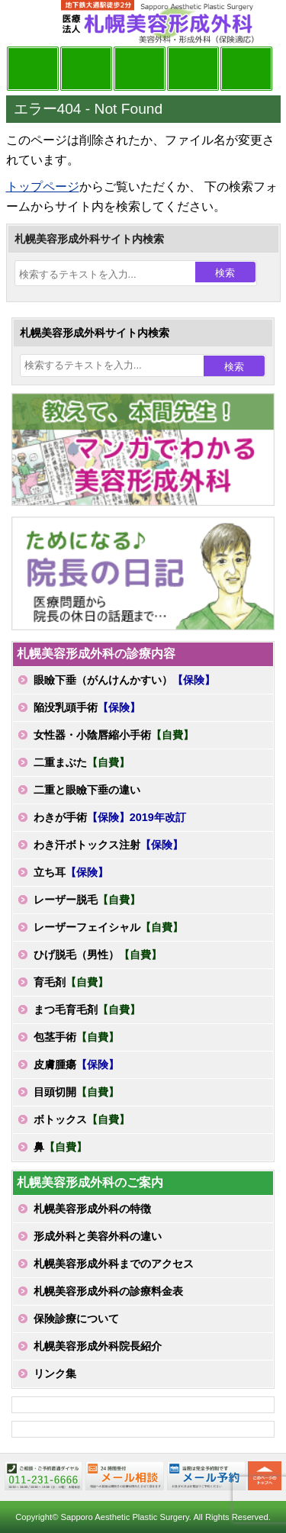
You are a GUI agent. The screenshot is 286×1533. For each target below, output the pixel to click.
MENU (29, 23)
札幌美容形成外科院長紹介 (98, 1346)
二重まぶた (82, 762)
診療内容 (139, 69)
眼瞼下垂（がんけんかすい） (124, 680)
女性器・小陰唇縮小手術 (114, 735)
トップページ (42, 186)
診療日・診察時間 (246, 69)
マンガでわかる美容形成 (86, 69)
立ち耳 (71, 872)
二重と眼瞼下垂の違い (87, 790)
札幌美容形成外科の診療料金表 (108, 1291)
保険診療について (76, 1318)
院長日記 (32, 69)
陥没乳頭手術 (87, 707)
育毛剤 (71, 982)
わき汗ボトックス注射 (108, 845)
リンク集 (55, 1373)
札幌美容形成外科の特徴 (92, 1209)
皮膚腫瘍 (76, 1064)
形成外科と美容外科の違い (98, 1236)
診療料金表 (193, 69)
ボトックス (82, 1119)
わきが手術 (110, 817)
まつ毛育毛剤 (87, 1009)
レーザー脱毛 (87, 900)
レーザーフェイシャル (108, 927)
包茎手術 (76, 1037)
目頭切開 (76, 1092)
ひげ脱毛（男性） (98, 954)
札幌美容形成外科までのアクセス (114, 1264)
